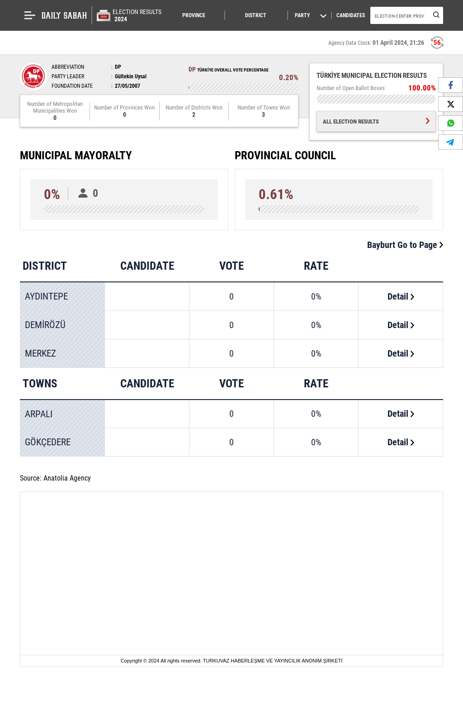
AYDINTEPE (46, 296)
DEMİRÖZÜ (45, 324)
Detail (400, 296)
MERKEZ (40, 353)
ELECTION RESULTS (137, 15)
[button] (199, 15)
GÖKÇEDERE (48, 442)
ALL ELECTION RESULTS (376, 121)
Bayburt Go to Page (405, 244)
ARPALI (38, 414)
